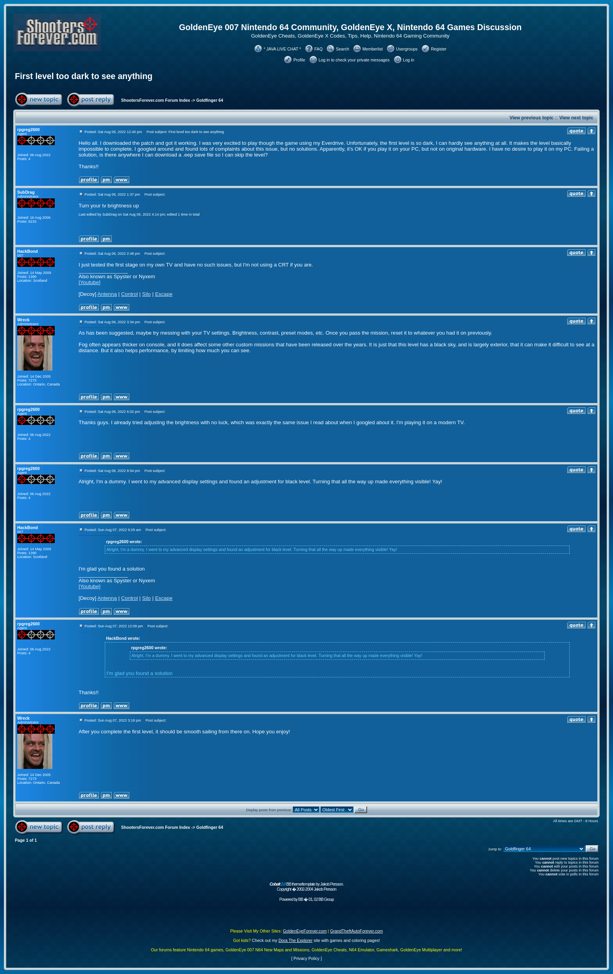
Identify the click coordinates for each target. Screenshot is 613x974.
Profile (299, 60)
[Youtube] (89, 282)
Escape (163, 294)
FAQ (318, 49)
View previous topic (531, 118)
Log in (408, 60)
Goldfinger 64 (209, 100)
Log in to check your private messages (354, 60)
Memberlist (372, 49)
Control (129, 294)
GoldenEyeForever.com (305, 931)
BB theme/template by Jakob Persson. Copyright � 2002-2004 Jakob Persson (306, 886)
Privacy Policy (306, 958)
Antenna (107, 294)
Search (342, 49)
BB (300, 899)
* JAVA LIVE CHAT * (282, 49)
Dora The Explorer (295, 940)
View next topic (576, 118)
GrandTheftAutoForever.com (356, 931)
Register (438, 49)
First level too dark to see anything (83, 76)
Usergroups (407, 49)
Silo (146, 294)
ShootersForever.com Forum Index (155, 100)
